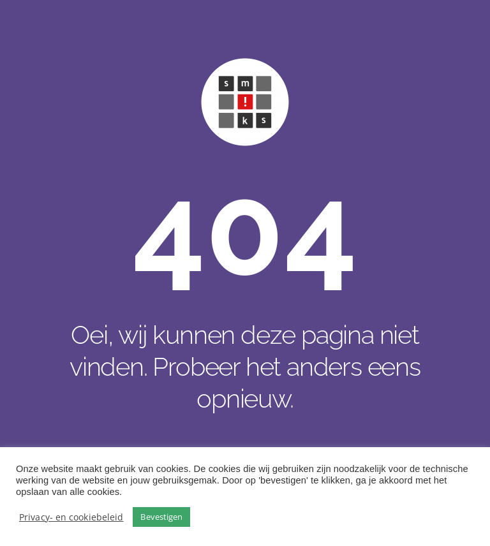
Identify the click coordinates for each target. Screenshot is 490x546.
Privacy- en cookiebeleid (71, 517)
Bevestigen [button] (161, 516)
